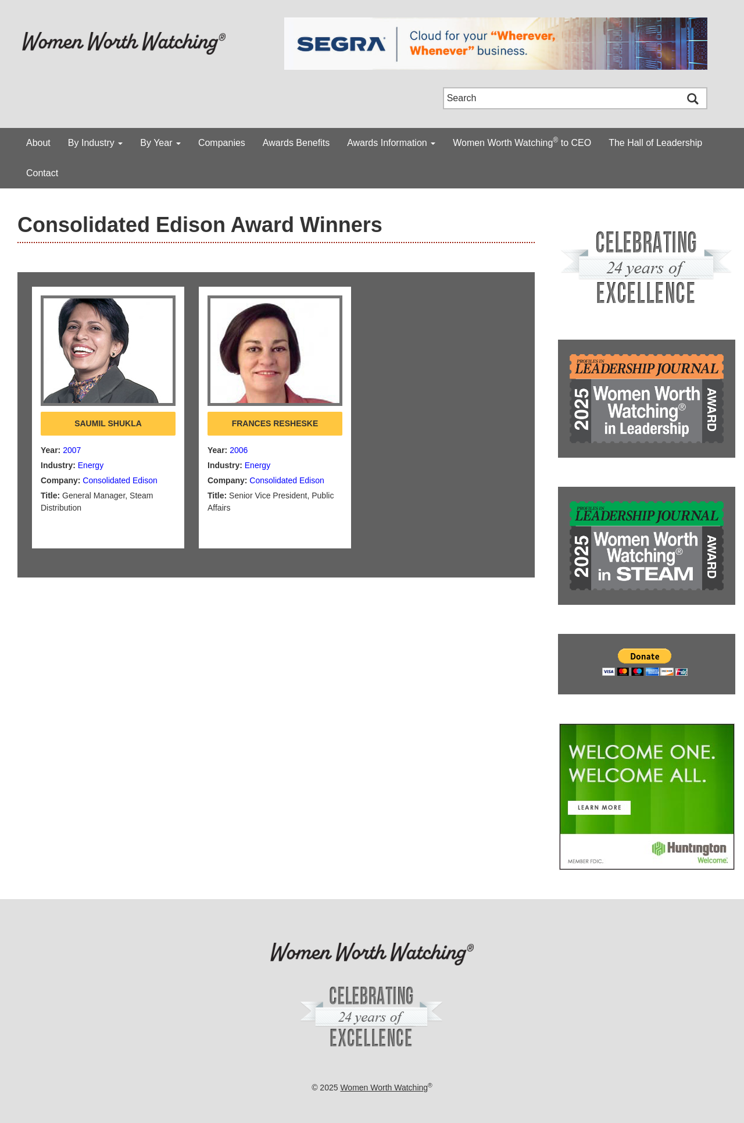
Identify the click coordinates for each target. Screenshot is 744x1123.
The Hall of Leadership (655, 143)
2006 (239, 450)
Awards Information (391, 143)
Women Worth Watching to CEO (522, 142)
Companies (221, 143)
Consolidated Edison (120, 480)
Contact (42, 173)
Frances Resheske (275, 423)
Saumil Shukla (108, 423)
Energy (90, 465)
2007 (72, 450)
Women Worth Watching (384, 1087)
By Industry (95, 143)
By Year (160, 143)
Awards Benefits (296, 143)
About (38, 143)
